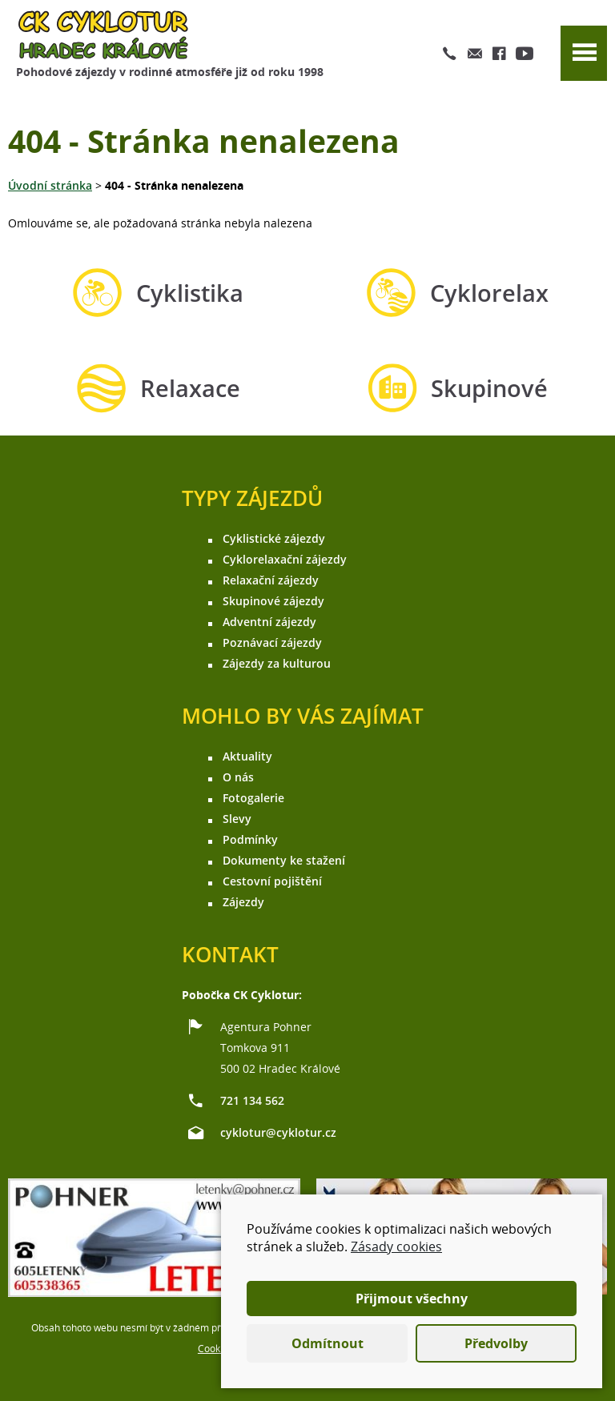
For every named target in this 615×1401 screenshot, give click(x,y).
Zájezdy (243, 901)
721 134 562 (252, 1100)
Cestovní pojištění (272, 881)
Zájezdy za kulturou (277, 663)
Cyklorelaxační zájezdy (285, 559)
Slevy (237, 818)
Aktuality (247, 756)
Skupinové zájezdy (273, 600)
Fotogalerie (253, 797)
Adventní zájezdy (269, 621)
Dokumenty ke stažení (284, 860)
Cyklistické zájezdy (274, 538)
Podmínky (250, 839)
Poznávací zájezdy (272, 642)
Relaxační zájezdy (271, 580)
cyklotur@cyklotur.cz (278, 1132)
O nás (238, 777)
